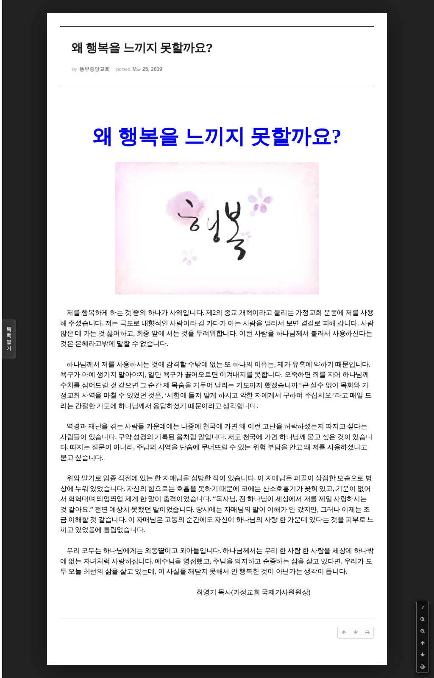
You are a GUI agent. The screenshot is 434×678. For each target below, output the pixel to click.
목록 (8, 339)
